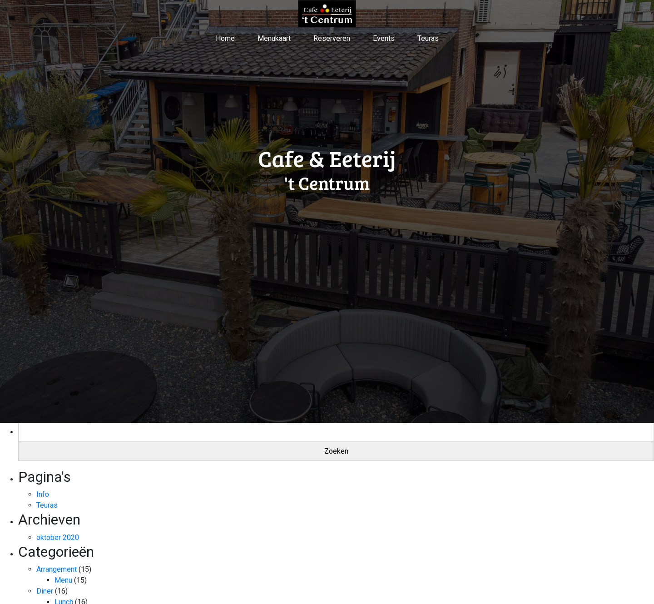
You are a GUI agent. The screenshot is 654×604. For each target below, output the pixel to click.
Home (225, 38)
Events (384, 38)
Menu (63, 580)
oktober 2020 (57, 537)
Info (42, 494)
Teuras (428, 38)
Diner (44, 591)
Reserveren (331, 38)
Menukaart (274, 38)
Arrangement (56, 569)
